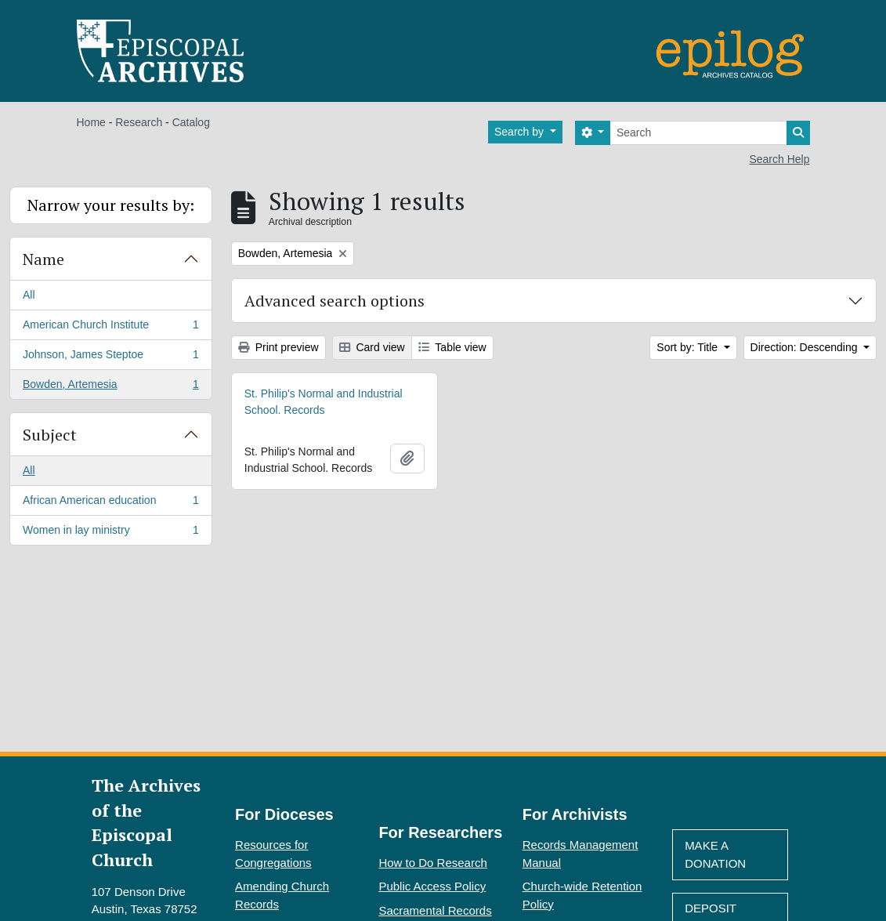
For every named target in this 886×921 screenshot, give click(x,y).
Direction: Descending (805, 347)
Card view (372, 347)
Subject (50, 434)
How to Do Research (432, 862)
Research (138, 122)
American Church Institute (110, 328)
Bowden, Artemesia (110, 387)
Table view (452, 347)
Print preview (278, 347)
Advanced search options (334, 300)
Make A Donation (715, 854)
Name (43, 259)
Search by (520, 131)
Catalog (191, 122)
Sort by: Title (688, 347)
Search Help (779, 159)
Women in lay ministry (110, 533)
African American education (110, 503)
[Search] (698, 133)
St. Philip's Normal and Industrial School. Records (323, 401)
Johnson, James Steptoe (110, 357)
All (29, 294)
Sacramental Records (434, 910)
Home (91, 122)
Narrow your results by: (110, 205)
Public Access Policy (432, 886)
